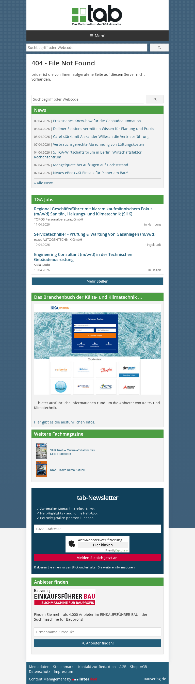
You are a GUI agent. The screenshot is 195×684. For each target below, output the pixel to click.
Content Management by (63, 679)
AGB (122, 666)
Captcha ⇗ (116, 550)
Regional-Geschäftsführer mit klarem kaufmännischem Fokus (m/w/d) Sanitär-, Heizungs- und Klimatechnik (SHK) (93, 211)
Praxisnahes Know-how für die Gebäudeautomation (87, 120)
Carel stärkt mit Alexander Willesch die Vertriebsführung (92, 136)
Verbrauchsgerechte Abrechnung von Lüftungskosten (89, 144)
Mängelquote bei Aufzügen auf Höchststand (81, 164)
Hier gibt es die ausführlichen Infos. (64, 422)
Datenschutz (39, 671)
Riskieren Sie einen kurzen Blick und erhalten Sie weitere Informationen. (84, 567)
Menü (100, 36)
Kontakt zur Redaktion (97, 666)
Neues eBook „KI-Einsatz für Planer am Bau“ (81, 172)
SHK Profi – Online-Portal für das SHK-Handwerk (72, 452)
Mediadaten (39, 666)
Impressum (63, 671)
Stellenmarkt (64, 666)
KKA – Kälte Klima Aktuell (67, 470)
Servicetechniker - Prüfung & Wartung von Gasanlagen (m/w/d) (94, 234)
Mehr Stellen (97, 281)
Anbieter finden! (98, 643)
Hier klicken (103, 545)
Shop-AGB (138, 666)
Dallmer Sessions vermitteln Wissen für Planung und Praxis (94, 128)
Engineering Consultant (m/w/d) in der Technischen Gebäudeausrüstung (83, 257)
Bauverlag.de (155, 678)
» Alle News (44, 182)
